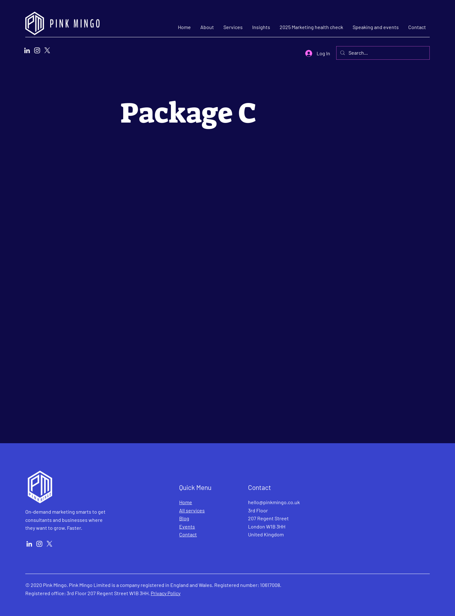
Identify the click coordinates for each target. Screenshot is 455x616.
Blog (184, 518)
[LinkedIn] (27, 50)
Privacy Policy (165, 593)
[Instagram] (37, 50)
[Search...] (382, 52)
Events (187, 526)
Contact (188, 534)
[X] (47, 50)
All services (192, 510)
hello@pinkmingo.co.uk (274, 502)
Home (185, 502)
